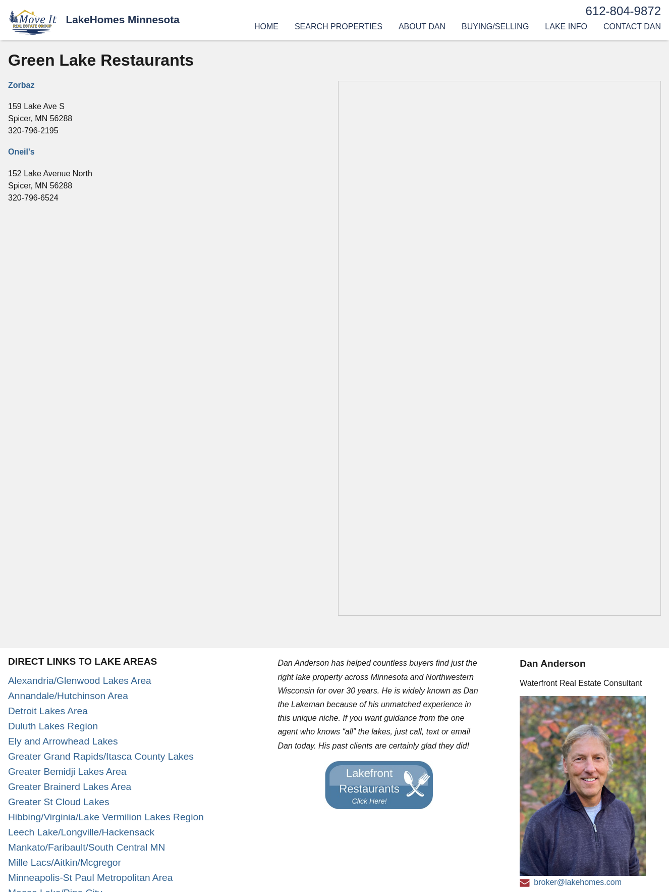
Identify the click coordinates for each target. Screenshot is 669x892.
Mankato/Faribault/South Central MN (86, 847)
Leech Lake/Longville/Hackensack (81, 832)
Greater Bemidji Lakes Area (67, 771)
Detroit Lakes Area (48, 711)
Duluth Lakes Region (53, 726)
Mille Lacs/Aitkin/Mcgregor (64, 862)
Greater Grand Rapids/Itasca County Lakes (101, 756)
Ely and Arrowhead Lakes (63, 741)
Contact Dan (632, 26)
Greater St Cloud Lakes (58, 802)
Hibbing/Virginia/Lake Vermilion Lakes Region (106, 817)
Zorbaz (21, 85)
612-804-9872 (623, 11)
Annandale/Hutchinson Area (68, 695)
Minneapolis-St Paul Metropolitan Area (90, 877)
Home (266, 26)
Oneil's (21, 151)
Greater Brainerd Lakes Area (69, 786)
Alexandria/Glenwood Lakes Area (79, 680)
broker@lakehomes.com (578, 882)
